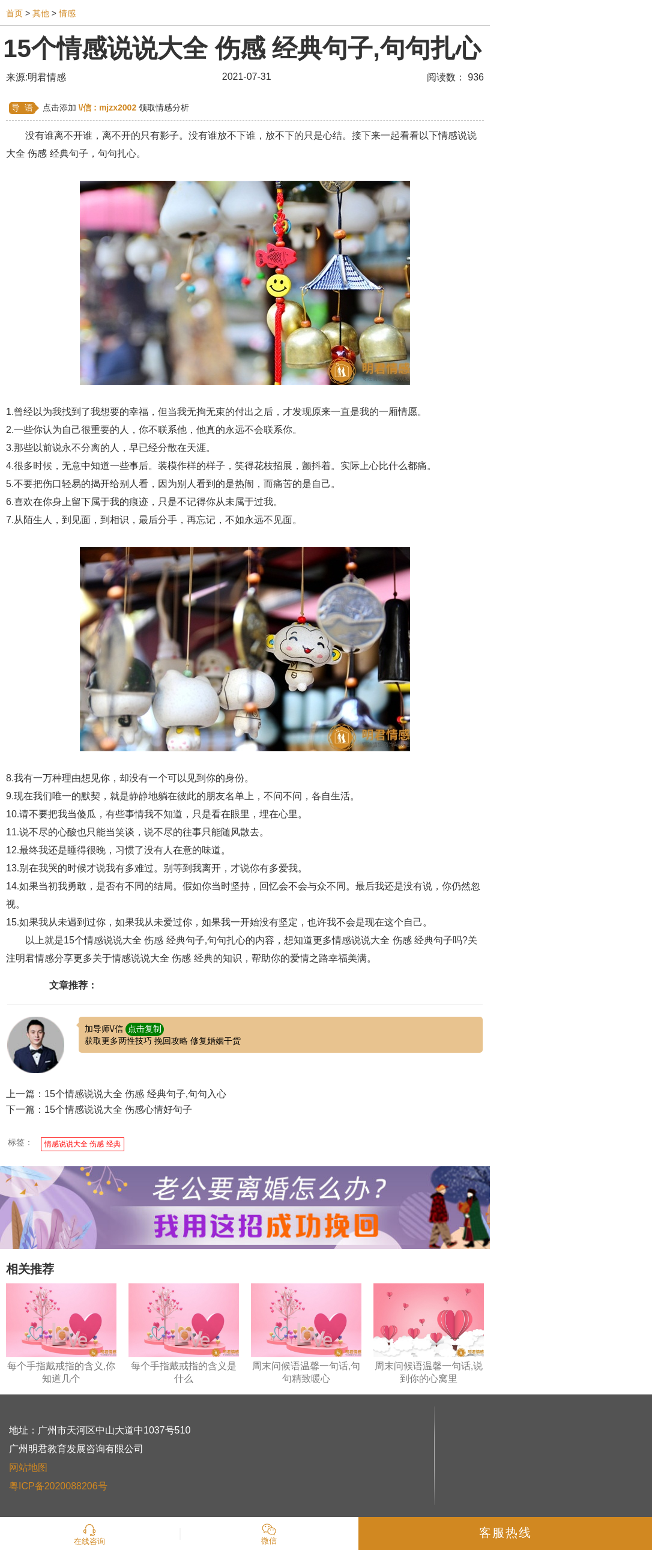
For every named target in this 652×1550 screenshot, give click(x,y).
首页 (14, 13)
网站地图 (28, 1467)
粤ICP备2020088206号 (58, 1486)
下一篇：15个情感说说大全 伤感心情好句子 (99, 1109)
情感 (67, 13)
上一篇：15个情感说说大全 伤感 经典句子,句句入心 (116, 1094)
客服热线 (505, 1532)
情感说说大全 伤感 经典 (82, 1144)
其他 (40, 13)
